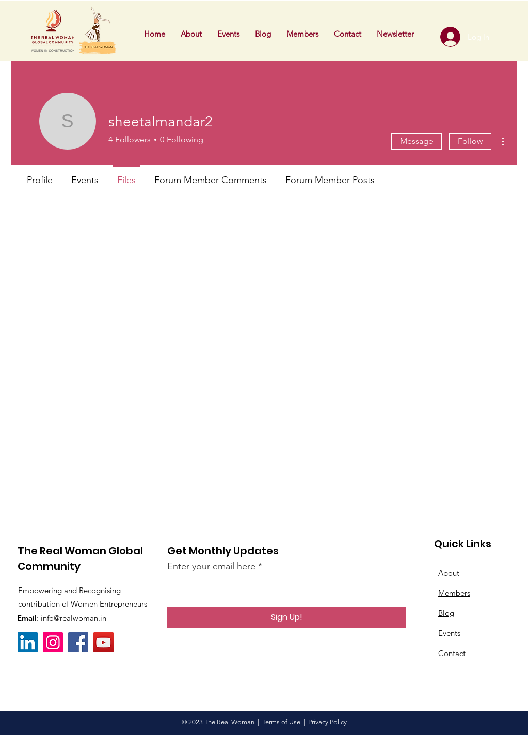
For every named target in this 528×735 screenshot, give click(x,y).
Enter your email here (211, 566)
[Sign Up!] (286, 617)
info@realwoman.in (73, 618)
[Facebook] (78, 642)
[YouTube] (103, 642)
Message (416, 141)
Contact (452, 653)
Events (449, 633)
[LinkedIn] (28, 642)
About (448, 573)
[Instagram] (53, 642)
